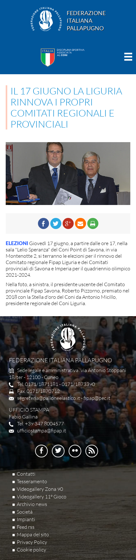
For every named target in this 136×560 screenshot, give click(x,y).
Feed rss (25, 527)
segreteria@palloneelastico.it (48, 398)
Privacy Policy (32, 542)
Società (25, 512)
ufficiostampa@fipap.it (41, 430)
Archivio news (32, 504)
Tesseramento (32, 481)
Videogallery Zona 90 (40, 489)
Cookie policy (31, 549)
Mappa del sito (33, 534)
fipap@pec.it (96, 398)
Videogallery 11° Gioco (41, 496)
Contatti (26, 474)
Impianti (26, 519)
